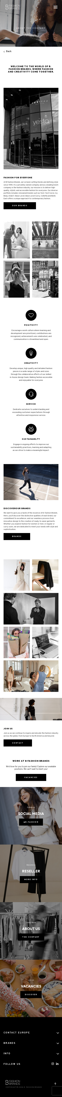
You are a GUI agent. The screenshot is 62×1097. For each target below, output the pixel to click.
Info (7, 1053)
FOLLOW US (12, 1064)
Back (8, 51)
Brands (17, 536)
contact (17, 743)
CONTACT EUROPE (17, 1032)
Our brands (19, 212)
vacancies (31, 777)
